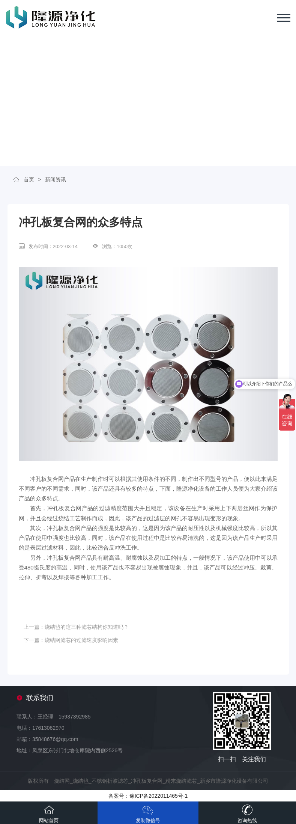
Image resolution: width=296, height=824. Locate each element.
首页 (29, 179)
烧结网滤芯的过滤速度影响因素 (81, 640)
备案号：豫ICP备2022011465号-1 (148, 796)
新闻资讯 (55, 179)
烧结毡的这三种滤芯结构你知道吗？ (87, 627)
